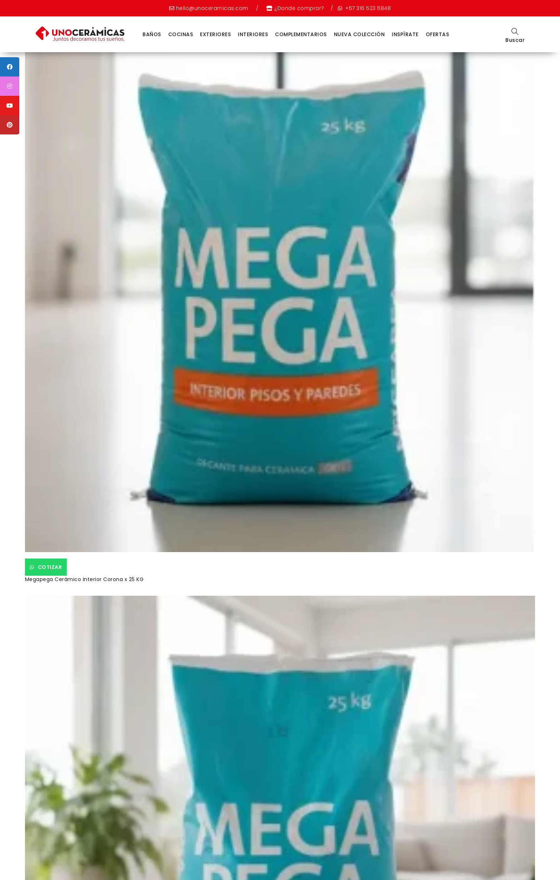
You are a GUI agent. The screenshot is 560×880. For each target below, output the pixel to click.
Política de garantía (359, 857)
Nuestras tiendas (297, 848)
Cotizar (58, 170)
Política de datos (201, 857)
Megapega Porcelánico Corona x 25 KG (210, 183)
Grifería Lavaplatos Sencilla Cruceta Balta (214, 686)
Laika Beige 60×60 (182, 520)
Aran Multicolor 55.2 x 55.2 (321, 349)
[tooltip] (9, 67)
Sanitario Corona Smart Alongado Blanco (341, 183)
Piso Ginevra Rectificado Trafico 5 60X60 (213, 349)
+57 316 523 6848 (367, 8)
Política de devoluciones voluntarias (280, 857)
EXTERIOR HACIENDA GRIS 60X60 (457, 349)
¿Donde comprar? (299, 8)
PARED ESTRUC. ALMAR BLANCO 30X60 (78, 520)
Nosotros (257, 848)
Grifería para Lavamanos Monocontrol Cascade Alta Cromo (466, 524)
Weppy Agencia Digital (310, 866)
